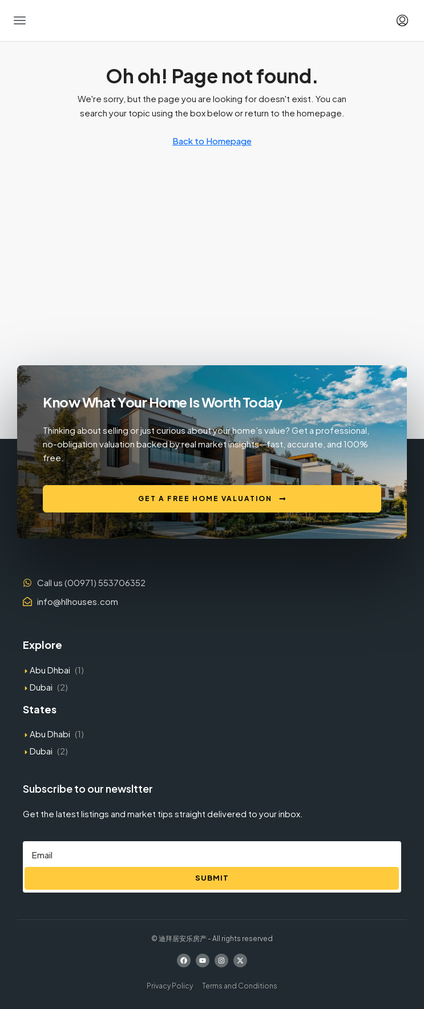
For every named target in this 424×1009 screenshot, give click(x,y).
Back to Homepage (212, 140)
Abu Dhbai (50, 669)
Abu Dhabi (50, 733)
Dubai (41, 686)
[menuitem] (402, 21)
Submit (212, 877)
